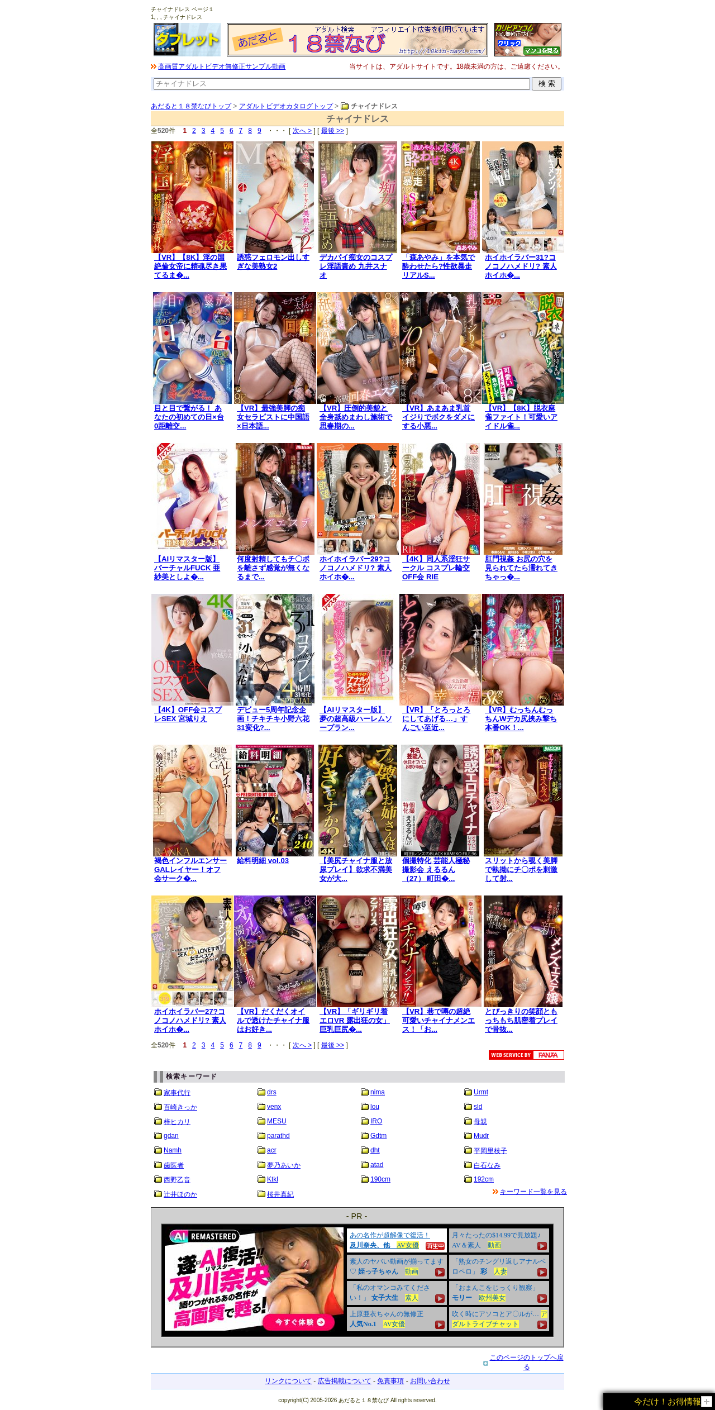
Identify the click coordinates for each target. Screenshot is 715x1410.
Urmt (481, 1092)
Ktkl (272, 1179)
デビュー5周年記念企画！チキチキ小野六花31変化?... (273, 719)
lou (374, 1107)
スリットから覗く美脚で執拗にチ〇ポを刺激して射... (521, 869)
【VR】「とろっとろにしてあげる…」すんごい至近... (436, 719)
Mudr (481, 1136)
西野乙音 (177, 1180)
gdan (171, 1136)
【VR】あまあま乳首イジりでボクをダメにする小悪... (438, 417)
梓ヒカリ (177, 1122)
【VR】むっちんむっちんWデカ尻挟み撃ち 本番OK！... (521, 719)
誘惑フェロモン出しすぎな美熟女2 (273, 261)
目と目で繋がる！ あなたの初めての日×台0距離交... (189, 417)
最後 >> (332, 131)
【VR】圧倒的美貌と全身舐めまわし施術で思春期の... (356, 417)
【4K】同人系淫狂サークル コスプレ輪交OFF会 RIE (436, 568)
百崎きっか (180, 1107)
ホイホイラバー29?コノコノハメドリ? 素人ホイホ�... (356, 568)
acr (272, 1150)
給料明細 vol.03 (263, 860)
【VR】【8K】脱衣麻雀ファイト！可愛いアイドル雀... (521, 417)
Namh (173, 1150)
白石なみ (487, 1165)
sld (478, 1107)
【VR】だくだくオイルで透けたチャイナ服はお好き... (273, 1020)
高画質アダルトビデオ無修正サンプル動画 (221, 66)
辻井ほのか (180, 1194)
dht (375, 1150)
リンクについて (288, 1381)
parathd (278, 1136)
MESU (277, 1121)
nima (377, 1092)
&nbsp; (357, 1280)
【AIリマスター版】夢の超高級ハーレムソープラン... (356, 719)
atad (376, 1165)
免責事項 (390, 1381)
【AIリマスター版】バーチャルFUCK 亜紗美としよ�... (187, 568)
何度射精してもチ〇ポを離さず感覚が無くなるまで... (273, 568)
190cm (380, 1179)
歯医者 (174, 1165)
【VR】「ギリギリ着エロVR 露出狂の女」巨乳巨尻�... (355, 1020)
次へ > (302, 131)
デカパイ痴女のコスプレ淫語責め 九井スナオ (356, 266)
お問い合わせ (430, 1381)
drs (272, 1092)
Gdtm (378, 1136)
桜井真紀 (280, 1194)
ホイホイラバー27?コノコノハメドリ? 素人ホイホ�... (190, 1020)
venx (274, 1107)
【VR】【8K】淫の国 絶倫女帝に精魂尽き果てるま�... (190, 266)
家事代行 (177, 1093)
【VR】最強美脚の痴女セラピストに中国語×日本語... (273, 417)
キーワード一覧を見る (533, 1191)
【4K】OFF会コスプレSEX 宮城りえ (188, 714)
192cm (484, 1179)
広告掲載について (344, 1381)
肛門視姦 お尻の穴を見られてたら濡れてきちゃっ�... (521, 568)
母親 (480, 1122)
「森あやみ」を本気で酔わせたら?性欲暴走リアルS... (438, 266)
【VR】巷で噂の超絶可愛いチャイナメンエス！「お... (438, 1020)
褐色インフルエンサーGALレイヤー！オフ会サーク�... (190, 869)
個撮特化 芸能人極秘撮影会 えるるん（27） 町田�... (436, 869)
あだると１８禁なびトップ (191, 106)
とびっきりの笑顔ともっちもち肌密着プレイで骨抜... (521, 1020)
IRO (376, 1121)
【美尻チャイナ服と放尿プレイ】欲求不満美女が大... (356, 869)
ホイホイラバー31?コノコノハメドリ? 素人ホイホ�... (521, 266)
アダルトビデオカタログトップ (286, 106)
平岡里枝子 (490, 1151)
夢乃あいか (284, 1165)
